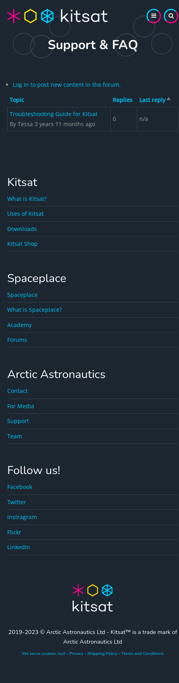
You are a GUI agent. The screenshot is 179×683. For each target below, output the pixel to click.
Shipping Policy (102, 653)
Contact (17, 391)
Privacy (76, 653)
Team (14, 436)
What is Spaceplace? (34, 309)
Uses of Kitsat (25, 213)
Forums (17, 340)
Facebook (19, 487)
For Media (20, 406)
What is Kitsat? (27, 198)
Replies (122, 100)
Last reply (155, 100)
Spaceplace (22, 295)
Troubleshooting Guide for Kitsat (54, 114)
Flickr (14, 532)
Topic (17, 100)
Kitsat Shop (22, 243)
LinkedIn (18, 547)
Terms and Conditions (142, 653)
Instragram (22, 517)
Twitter (16, 502)
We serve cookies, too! (43, 653)
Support (18, 421)
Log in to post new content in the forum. (67, 84)
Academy (19, 325)
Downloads (22, 229)
